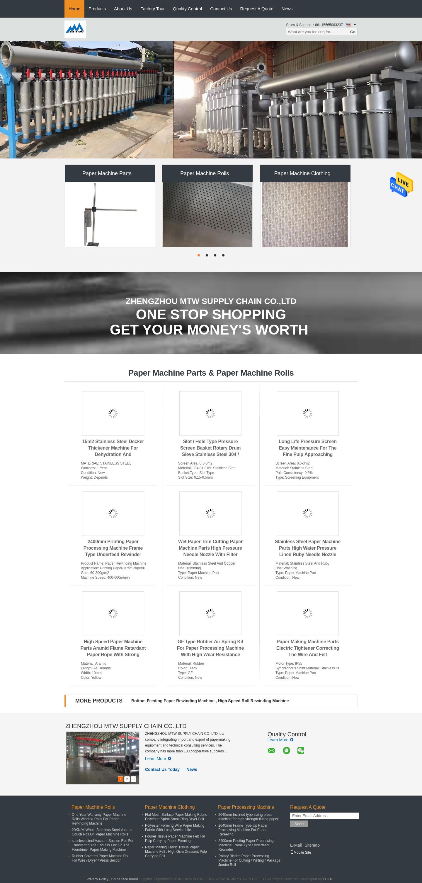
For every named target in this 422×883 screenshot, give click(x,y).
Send (299, 824)
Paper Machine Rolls (204, 173)
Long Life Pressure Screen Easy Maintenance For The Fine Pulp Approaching (308, 448)
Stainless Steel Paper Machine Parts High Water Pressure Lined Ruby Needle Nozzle (308, 548)
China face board (124, 879)
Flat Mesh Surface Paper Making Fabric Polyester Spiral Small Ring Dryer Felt (176, 817)
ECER (327, 879)
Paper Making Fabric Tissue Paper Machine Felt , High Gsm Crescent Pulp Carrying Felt (176, 851)
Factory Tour (152, 8)
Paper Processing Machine (246, 807)
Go (352, 32)
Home (74, 8)
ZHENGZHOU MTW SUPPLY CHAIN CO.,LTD (125, 726)
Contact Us (221, 8)
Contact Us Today (162, 769)
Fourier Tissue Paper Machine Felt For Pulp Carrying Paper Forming (175, 838)
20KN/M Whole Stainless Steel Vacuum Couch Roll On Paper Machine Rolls (102, 832)
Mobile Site (300, 852)
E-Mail (296, 845)
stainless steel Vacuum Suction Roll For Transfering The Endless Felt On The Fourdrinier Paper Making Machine (103, 845)
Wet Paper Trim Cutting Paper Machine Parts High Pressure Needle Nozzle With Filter (210, 548)
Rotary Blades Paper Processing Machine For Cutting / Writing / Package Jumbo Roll (249, 860)
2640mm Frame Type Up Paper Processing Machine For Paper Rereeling (243, 829)
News (287, 8)
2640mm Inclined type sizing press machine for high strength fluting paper (248, 817)
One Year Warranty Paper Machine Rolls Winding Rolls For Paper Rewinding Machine (99, 819)
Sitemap (311, 845)
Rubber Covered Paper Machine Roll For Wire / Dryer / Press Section (100, 858)
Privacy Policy (97, 879)
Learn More (158, 758)
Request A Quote (256, 8)
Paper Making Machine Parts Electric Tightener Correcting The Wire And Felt (307, 648)
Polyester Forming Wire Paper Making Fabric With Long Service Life (175, 827)
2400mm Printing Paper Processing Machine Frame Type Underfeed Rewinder (113, 548)
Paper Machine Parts (107, 173)
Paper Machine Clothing (302, 173)
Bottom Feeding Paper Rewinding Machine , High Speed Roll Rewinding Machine (210, 700)
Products (97, 8)
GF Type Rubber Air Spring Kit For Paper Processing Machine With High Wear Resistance (210, 648)
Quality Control (187, 8)
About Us (123, 8)
